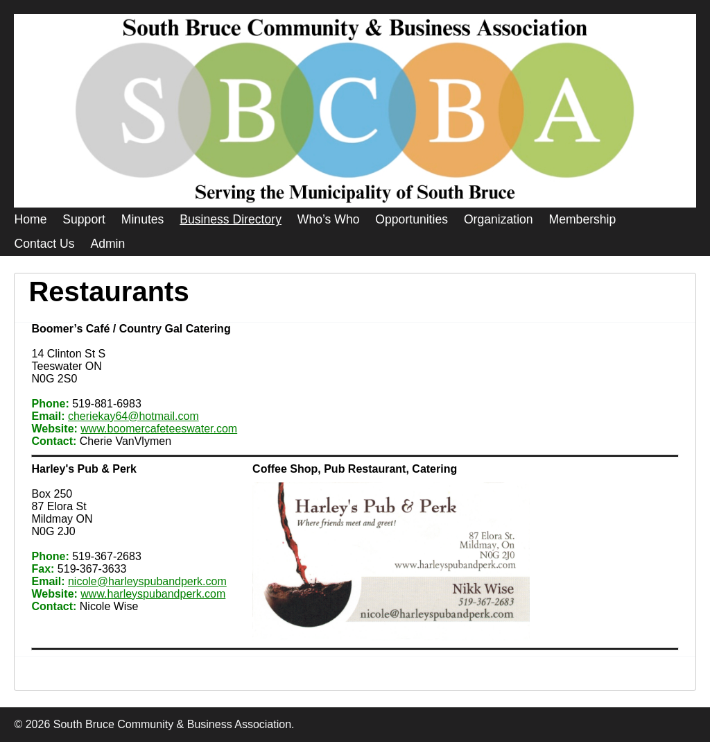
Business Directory (231, 219)
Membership (582, 219)
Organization (498, 219)
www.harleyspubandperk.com (152, 594)
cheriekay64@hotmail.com (133, 416)
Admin (107, 244)
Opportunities (411, 219)
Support (83, 219)
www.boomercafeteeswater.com (158, 429)
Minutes (142, 219)
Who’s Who (328, 219)
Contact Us (44, 244)
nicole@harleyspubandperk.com (147, 581)
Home (30, 219)
